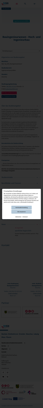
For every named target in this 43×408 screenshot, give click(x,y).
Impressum (25, 217)
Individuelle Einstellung (21, 208)
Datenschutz (18, 217)
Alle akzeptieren (21, 212)
